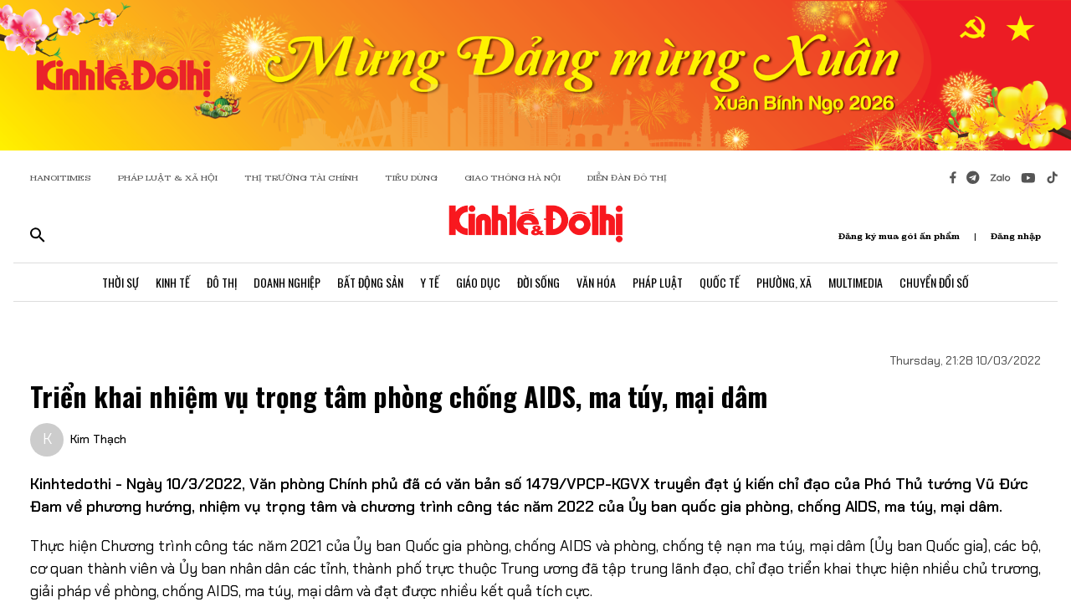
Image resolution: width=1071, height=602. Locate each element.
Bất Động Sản (370, 282)
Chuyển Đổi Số (934, 282)
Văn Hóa (596, 282)
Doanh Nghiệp (287, 282)
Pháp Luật (658, 282)
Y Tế (429, 282)
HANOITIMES (60, 177)
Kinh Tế (173, 282)
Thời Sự (120, 282)
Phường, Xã (784, 282)
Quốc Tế (719, 282)
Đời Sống (538, 282)
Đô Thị (222, 282)
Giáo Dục (478, 282)
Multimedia (855, 282)
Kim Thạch (98, 438)
